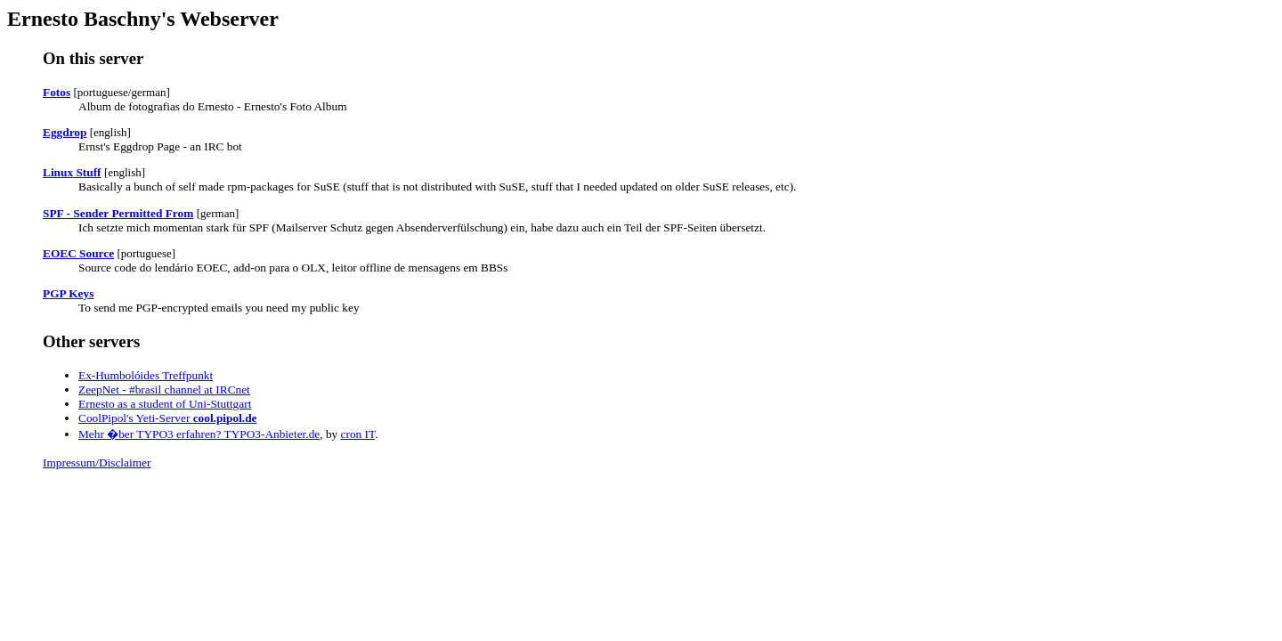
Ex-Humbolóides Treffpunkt (145, 375)
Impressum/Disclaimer (96, 462)
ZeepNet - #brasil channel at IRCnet (164, 389)
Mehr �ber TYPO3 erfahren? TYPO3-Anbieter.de (199, 434)
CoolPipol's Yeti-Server (167, 418)
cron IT (358, 434)
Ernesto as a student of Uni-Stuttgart (164, 403)
